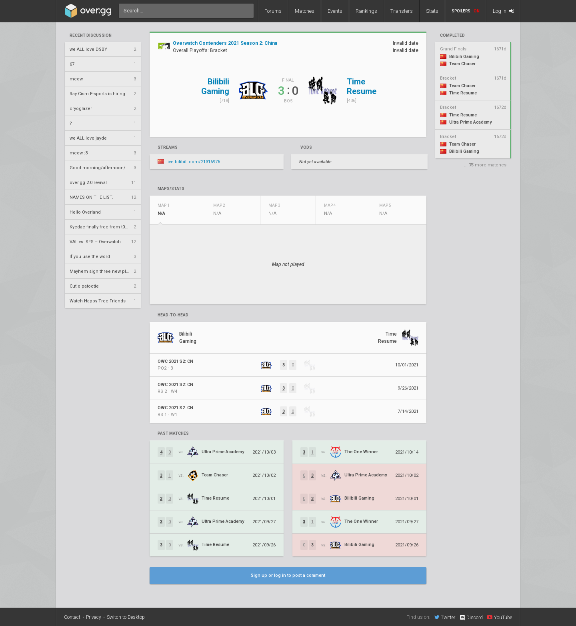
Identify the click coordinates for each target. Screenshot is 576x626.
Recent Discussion (91, 36)
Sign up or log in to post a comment (288, 575)
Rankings (366, 11)
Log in (503, 11)
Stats (432, 11)
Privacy (93, 617)
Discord (471, 617)
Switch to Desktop (126, 617)
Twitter (444, 617)
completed (452, 36)
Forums (273, 11)
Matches (304, 11)
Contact (72, 617)
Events (335, 11)
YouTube (499, 617)
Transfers (401, 11)
